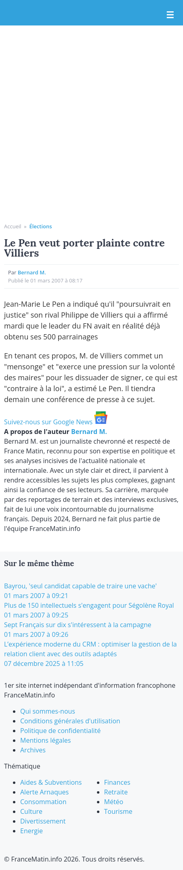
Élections (40, 226)
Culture (31, 811)
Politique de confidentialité (60, 730)
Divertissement (42, 821)
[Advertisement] (91, 127)
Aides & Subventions (51, 782)
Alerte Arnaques (44, 792)
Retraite (116, 792)
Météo (114, 801)
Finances (117, 782)
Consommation (43, 801)
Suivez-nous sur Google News (55, 421)
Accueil (12, 226)
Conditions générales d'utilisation (70, 720)
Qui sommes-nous (47, 711)
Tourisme (118, 811)
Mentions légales (45, 740)
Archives (33, 750)
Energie (31, 830)
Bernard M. (32, 272)
